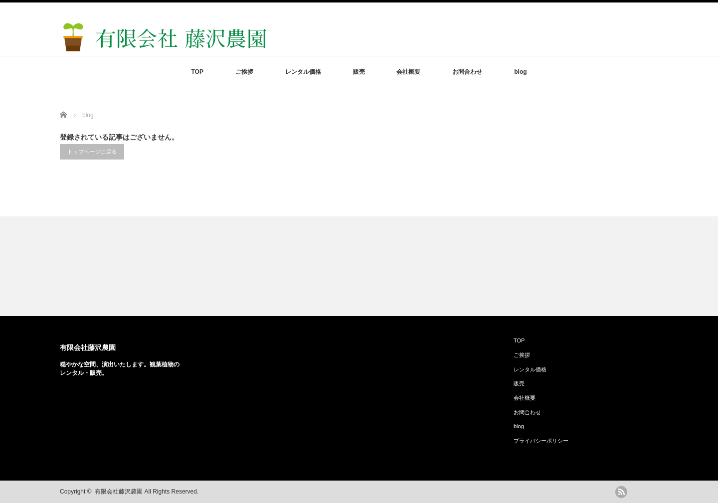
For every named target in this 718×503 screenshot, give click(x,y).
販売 (359, 71)
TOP (197, 71)
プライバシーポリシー (541, 441)
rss (621, 492)
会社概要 (408, 71)
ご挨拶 (244, 71)
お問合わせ (467, 71)
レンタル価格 (303, 71)
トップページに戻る (92, 152)
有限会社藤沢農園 (88, 347)
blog (520, 71)
